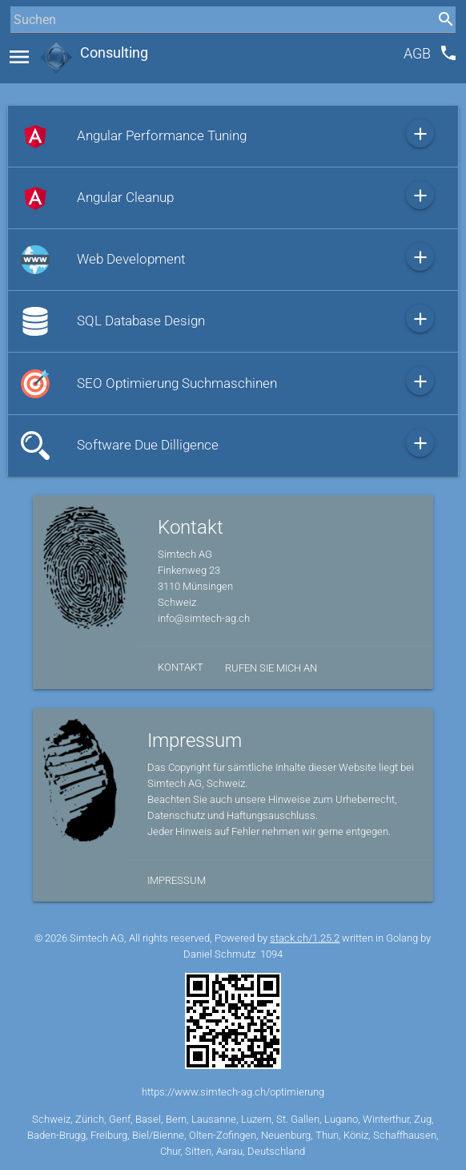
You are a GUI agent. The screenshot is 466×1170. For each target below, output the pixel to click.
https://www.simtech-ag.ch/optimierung (233, 1092)
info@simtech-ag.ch (204, 618)
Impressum (176, 880)
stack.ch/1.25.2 (304, 938)
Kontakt (180, 667)
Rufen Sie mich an (271, 668)
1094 (271, 954)
